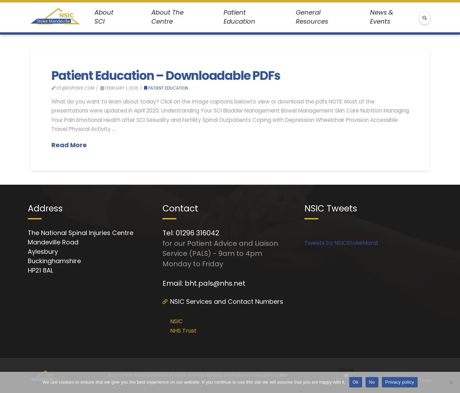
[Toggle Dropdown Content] (109, 17)
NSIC (176, 321)
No (372, 382)
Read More (69, 145)
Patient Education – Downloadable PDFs (166, 75)
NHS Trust (183, 331)
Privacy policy (399, 382)
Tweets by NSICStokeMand (341, 243)
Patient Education (166, 88)
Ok (356, 382)
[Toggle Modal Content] (425, 18)
